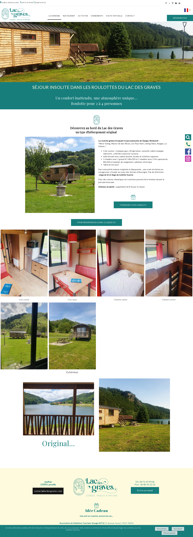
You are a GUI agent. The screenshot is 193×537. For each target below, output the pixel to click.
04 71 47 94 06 (27, 2)
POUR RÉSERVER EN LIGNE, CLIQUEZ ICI (96, 222)
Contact (130, 16)
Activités (83, 16)
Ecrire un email (145, 490)
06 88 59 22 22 (40, 2)
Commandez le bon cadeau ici (133, 205)
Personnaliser (169, 533)
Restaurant (69, 16)
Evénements (97, 16)
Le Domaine (54, 16)
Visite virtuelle (114, 16)
